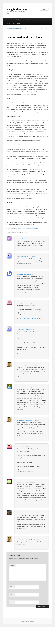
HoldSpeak (9, 613)
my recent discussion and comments (22, 207)
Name (12, 587)
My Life (8, 23)
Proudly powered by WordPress (27, 621)
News (14, 23)
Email (12, 594)
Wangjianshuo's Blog (17, 9)
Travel (8, 19)
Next (46, 28)
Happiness (40, 19)
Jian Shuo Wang (23, 28)
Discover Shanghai (26, 19)
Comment (12, 565)
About (18, 23)
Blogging (34, 19)
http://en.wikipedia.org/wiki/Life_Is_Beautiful (29, 318)
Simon (18, 513)
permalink (36, 228)
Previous (42, 28)
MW (17, 387)
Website (11, 601)
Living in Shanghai (16, 19)
